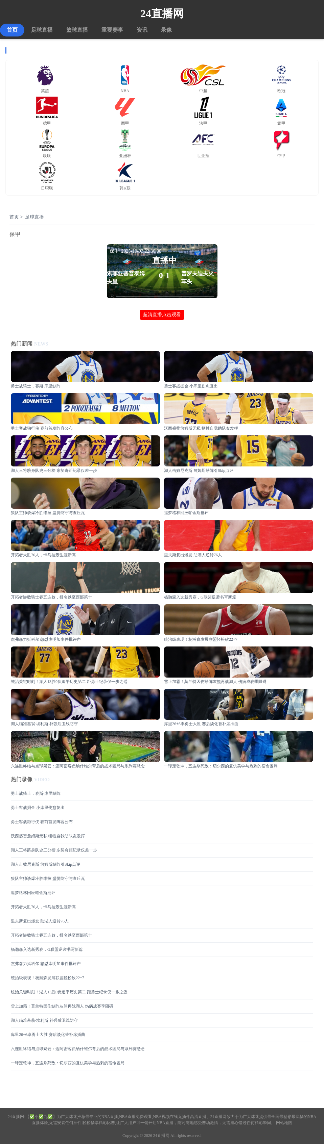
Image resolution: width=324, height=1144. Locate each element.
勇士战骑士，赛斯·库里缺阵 (36, 793)
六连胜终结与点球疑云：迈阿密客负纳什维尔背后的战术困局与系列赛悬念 (78, 1048)
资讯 (142, 30)
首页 (12, 30)
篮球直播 (77, 30)
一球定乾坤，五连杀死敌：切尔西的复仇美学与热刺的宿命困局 (67, 1063)
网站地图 (284, 1122)
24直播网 (162, 13)
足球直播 (42, 30)
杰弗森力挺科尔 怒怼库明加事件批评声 (46, 963)
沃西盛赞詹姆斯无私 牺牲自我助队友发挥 (48, 836)
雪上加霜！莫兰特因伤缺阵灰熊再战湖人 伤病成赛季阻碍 (62, 1006)
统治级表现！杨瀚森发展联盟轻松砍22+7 (47, 977)
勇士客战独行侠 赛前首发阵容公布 (42, 821)
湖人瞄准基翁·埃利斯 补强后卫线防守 (44, 1020)
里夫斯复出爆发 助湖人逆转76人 (40, 921)
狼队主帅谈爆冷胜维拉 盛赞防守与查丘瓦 (48, 878)
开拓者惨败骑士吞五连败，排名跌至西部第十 (51, 935)
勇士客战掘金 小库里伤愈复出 (38, 807)
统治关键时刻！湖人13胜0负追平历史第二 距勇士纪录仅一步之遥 (69, 992)
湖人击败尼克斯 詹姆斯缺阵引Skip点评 (45, 864)
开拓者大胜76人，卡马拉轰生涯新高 (43, 907)
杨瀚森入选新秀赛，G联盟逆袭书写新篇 (47, 949)
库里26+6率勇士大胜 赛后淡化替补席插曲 (48, 1034)
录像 (166, 30)
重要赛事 (112, 30)
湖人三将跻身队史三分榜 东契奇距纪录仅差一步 (54, 850)
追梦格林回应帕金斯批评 (33, 892)
